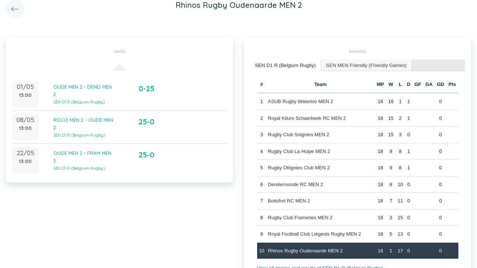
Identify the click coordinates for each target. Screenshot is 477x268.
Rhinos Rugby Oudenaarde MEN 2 (305, 250)
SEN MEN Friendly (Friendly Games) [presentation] (364, 65)
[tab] (285, 65)
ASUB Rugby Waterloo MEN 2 (300, 101)
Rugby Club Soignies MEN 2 (298, 134)
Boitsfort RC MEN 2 (289, 200)
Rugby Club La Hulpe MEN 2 (299, 151)
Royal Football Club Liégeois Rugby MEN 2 (314, 233)
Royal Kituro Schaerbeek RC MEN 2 (307, 118)
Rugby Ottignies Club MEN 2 (299, 167)
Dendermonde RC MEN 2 (295, 184)
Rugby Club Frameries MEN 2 (300, 217)
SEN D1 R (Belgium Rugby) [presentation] (285, 65)
